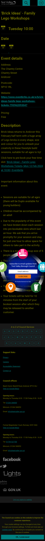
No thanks (18, 282)
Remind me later (26, 282)
